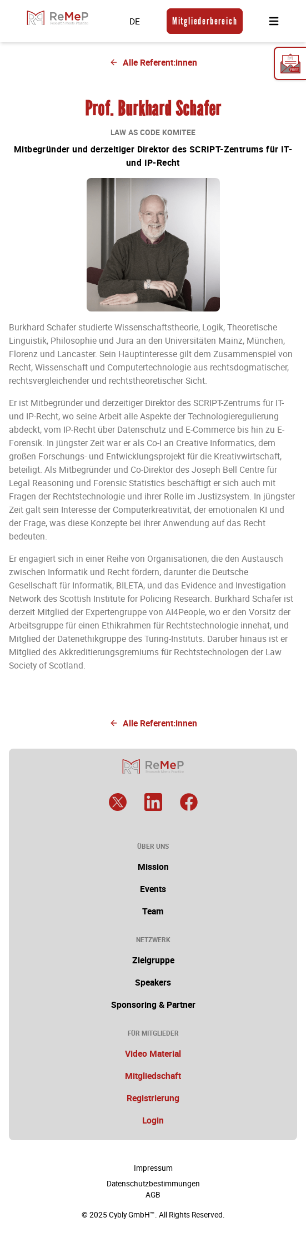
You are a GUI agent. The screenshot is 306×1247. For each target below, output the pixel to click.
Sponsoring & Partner (153, 1004)
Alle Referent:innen (153, 62)
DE (134, 21)
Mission (153, 866)
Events (153, 889)
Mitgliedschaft (153, 1076)
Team (153, 911)
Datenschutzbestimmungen (153, 1184)
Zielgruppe (153, 960)
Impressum (153, 1168)
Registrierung (153, 1098)
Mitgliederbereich (205, 21)
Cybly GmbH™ (132, 1215)
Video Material (153, 1053)
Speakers (153, 982)
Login (153, 1120)
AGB (153, 1195)
